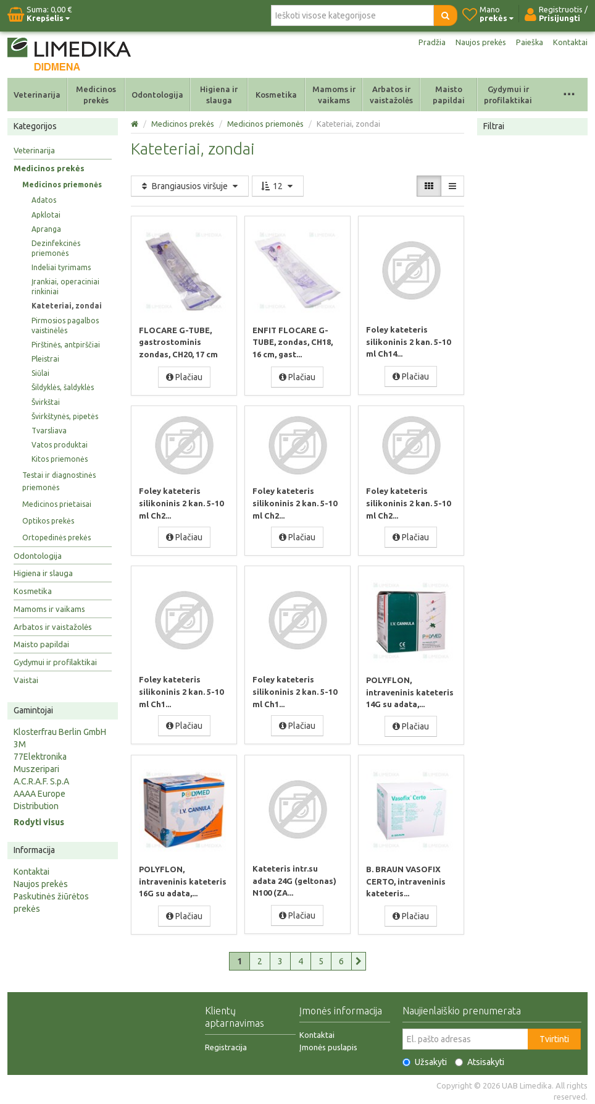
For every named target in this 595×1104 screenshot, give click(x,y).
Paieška (528, 42)
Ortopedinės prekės (56, 537)
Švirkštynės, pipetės (64, 416)
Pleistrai (45, 359)
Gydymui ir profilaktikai (508, 94)
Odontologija (157, 94)
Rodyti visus (39, 822)
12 (278, 186)
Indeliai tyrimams (61, 267)
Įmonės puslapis (328, 1044)
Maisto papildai (449, 94)
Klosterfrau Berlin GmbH (60, 732)
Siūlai (40, 373)
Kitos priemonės (59, 459)
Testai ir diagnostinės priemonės (59, 481)
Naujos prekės (476, 42)
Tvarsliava (49, 431)
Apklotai (45, 215)
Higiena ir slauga (219, 94)
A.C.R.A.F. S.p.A (41, 781)
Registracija (226, 1044)
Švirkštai (45, 402)
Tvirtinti (554, 1036)
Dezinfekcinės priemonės (55, 248)
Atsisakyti (479, 1059)
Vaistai (26, 680)
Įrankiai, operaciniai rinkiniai (65, 286)
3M (20, 744)
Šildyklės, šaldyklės (62, 387)
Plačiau (184, 376)
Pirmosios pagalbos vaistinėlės (65, 325)
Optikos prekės (48, 521)
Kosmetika (276, 94)
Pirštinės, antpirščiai (65, 345)
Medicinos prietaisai (56, 504)
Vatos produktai (59, 445)
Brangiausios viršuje (190, 186)
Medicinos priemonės (62, 184)
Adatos (43, 200)
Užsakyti (424, 1059)
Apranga (46, 229)
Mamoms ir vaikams (334, 94)
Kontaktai (570, 42)
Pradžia (425, 42)
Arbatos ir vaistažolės (391, 94)
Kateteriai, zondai (66, 306)
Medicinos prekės (96, 94)
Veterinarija (37, 94)
